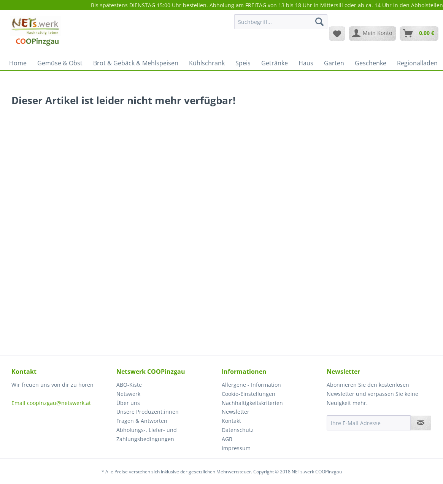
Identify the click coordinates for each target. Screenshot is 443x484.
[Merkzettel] (337, 33)
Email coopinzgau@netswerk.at (51, 402)
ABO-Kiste (129, 384)
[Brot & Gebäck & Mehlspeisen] (136, 63)
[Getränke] (274, 63)
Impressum (236, 448)
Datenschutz (238, 429)
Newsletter (235, 411)
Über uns (128, 402)
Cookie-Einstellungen (248, 393)
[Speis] (243, 63)
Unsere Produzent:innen (147, 411)
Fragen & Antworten (141, 420)
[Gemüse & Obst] (60, 63)
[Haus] (306, 63)
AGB (227, 439)
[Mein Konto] (372, 33)
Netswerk (128, 393)
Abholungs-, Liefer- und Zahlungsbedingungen (146, 434)
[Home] (18, 63)
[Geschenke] (370, 63)
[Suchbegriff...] (280, 21)
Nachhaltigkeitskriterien (252, 402)
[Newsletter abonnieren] (420, 422)
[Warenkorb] (419, 33)
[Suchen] (319, 21)
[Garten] (334, 63)
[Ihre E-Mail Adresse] (369, 422)
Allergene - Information (251, 384)
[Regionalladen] (417, 63)
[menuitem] (280, 25)
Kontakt (231, 420)
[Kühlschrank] (207, 63)
